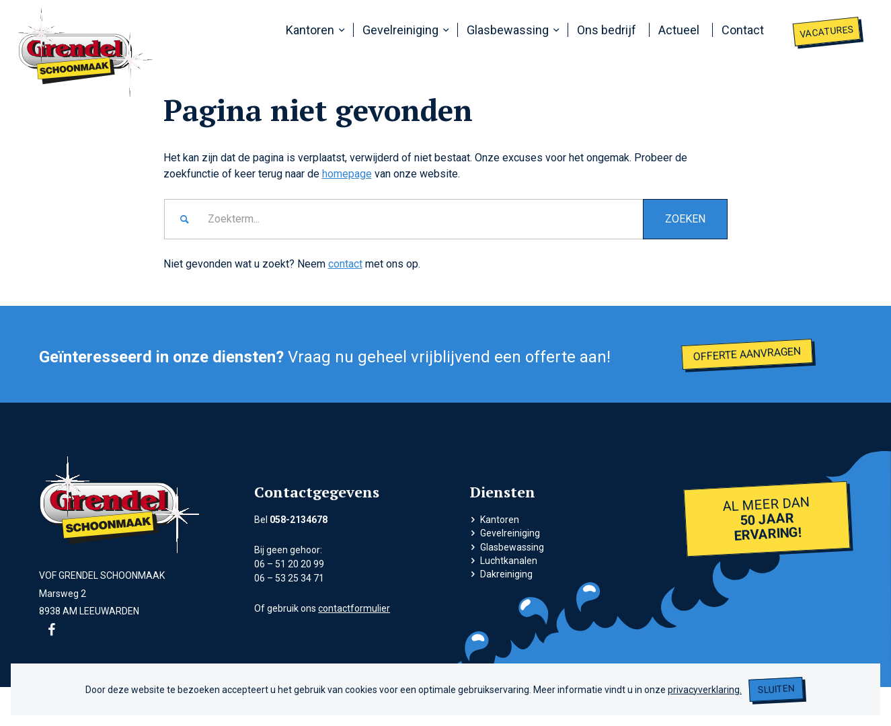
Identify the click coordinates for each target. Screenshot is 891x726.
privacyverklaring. (705, 689)
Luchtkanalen (508, 560)
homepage (347, 173)
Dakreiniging (506, 574)
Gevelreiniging (510, 533)
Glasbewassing (512, 547)
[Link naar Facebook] (52, 630)
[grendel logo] (85, 52)
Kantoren (499, 519)
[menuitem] (313, 30)
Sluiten (776, 689)
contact (345, 263)
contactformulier (354, 608)
